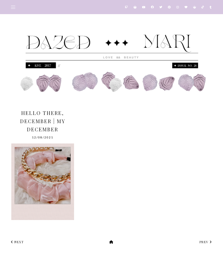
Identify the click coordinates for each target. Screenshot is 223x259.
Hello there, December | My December (42, 121)
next (17, 242)
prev (206, 242)
